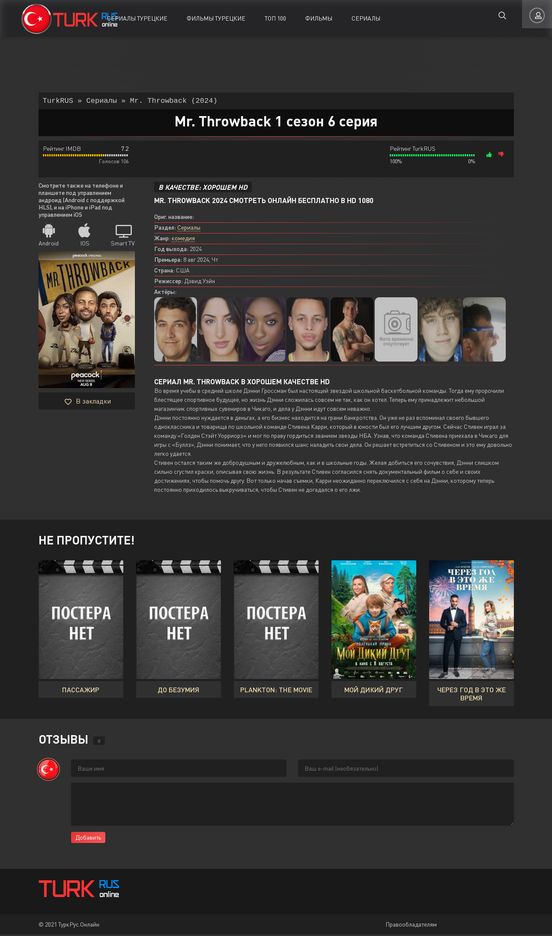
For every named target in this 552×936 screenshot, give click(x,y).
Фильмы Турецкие (216, 18)
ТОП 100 (275, 18)
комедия (183, 239)
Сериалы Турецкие (137, 18)
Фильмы (318, 18)
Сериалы (366, 18)
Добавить (88, 839)
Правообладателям (411, 926)
